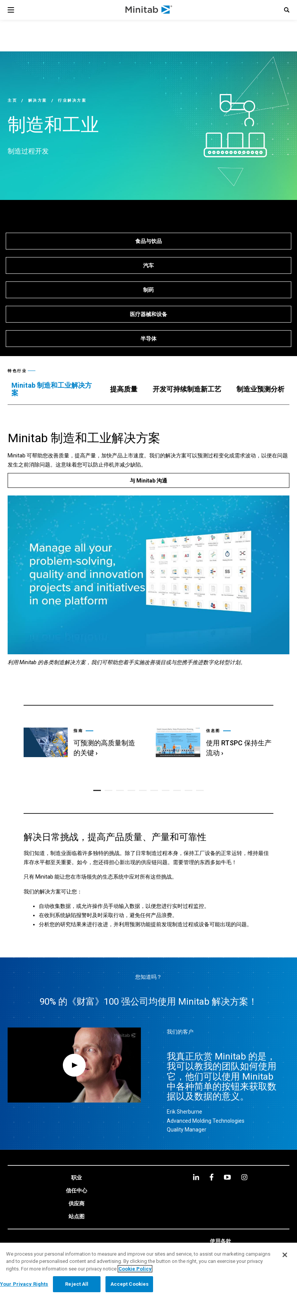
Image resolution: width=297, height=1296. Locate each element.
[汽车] (148, 265)
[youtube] (227, 1176)
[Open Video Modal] (74, 1064)
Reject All (76, 1284)
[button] (286, 10)
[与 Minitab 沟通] (148, 480)
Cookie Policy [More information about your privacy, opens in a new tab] (135, 1269)
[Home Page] (149, 9)
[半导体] (148, 338)
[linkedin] (196, 1176)
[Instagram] (244, 1176)
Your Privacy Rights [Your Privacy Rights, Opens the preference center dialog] (24, 1284)
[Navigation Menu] (11, 10)
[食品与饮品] (148, 241)
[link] (82, 736)
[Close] (284, 1254)
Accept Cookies (129, 1284)
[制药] (148, 289)
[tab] (53, 389)
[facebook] (211, 1175)
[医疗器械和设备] (148, 314)
